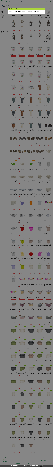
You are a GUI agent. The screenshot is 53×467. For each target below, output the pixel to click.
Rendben (41, 466)
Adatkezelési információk (36, 466)
